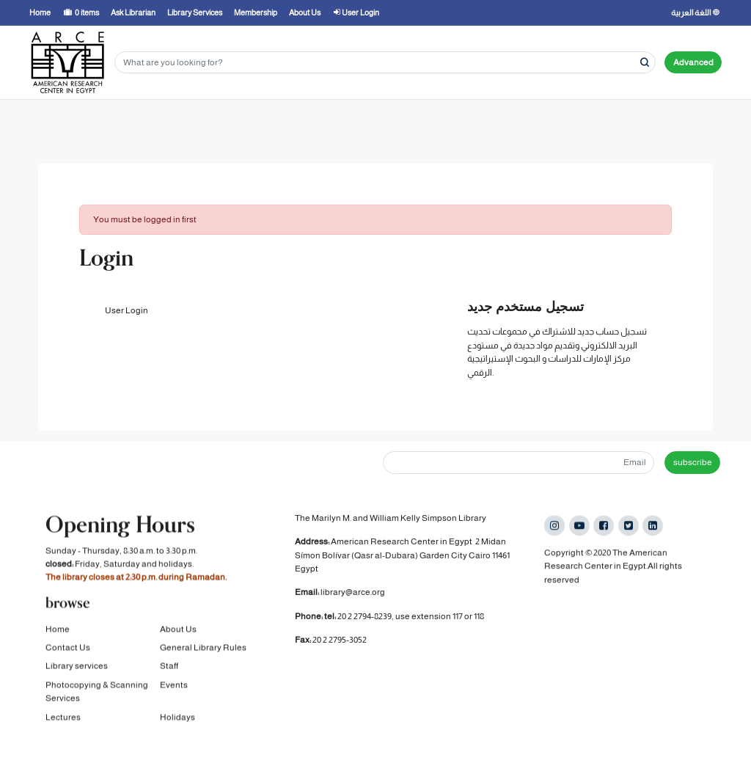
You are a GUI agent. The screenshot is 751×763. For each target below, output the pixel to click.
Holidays (177, 718)
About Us (178, 630)
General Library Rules (203, 649)
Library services (76, 667)
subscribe (692, 462)
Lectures (63, 718)
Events (174, 686)
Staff (169, 667)
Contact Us (67, 649)
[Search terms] (385, 62)
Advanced (693, 62)
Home (57, 630)
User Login (126, 310)
